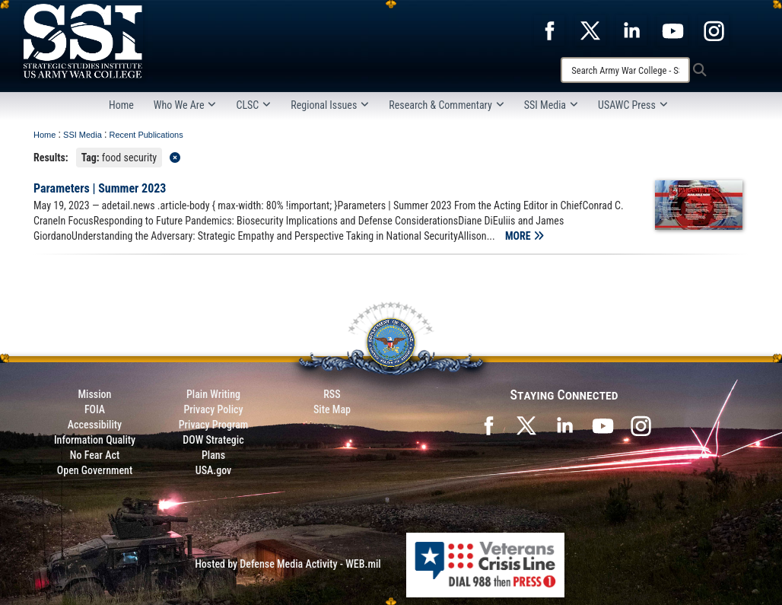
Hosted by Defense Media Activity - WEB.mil (287, 564)
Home (121, 105)
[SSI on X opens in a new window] (526, 425)
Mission (95, 394)
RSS (331, 394)
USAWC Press (633, 105)
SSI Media (551, 105)
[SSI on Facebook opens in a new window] (488, 425)
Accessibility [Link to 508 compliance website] (95, 425)
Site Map (332, 409)
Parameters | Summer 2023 (99, 188)
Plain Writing (213, 394)
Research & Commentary (446, 105)
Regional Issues (330, 105)
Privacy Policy (213, 409)
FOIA (94, 409)
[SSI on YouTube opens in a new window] (602, 425)
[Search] (625, 70)
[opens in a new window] (549, 30)
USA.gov (214, 470)
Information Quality (94, 440)
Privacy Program (214, 425)
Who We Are (185, 105)
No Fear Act (94, 455)
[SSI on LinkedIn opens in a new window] (564, 425)
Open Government (94, 470)
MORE (524, 236)
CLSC (253, 105)
